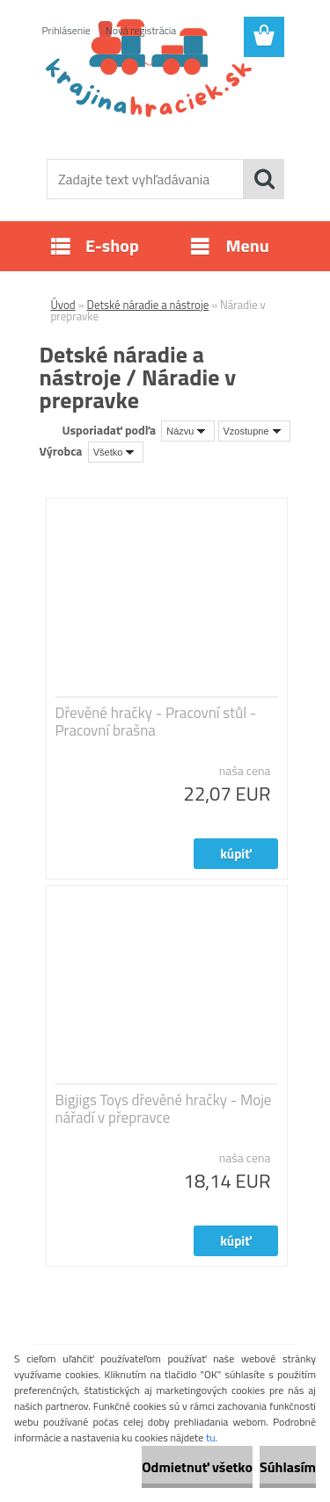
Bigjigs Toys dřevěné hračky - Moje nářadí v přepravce (163, 1108)
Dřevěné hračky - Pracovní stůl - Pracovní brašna (156, 721)
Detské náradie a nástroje (148, 304)
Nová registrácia (141, 30)
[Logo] (165, 103)
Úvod (63, 304)
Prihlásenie (66, 30)
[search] (264, 179)
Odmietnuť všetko (197, 1466)
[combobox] (188, 431)
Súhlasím (288, 1466)
